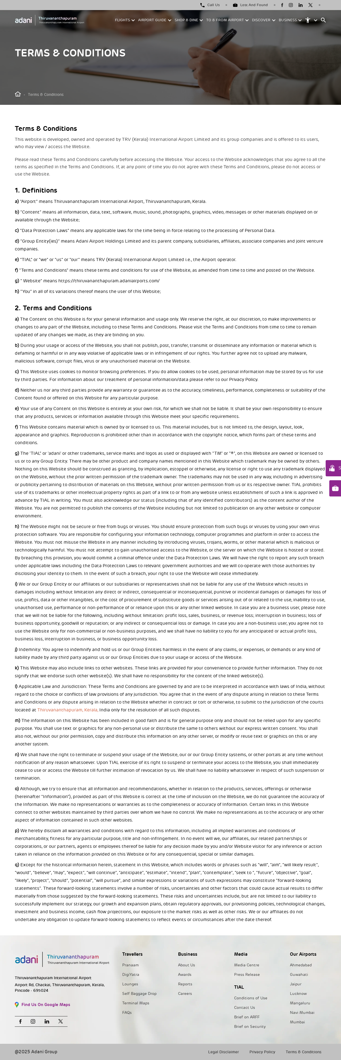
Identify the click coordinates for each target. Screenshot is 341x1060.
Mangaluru (300, 1003)
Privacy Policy (262, 1052)
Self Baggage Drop (139, 993)
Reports (185, 984)
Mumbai (297, 1022)
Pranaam (130, 965)
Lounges (130, 984)
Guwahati (299, 974)
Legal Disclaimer (223, 1052)
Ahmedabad (301, 965)
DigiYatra (130, 974)
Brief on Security (250, 1026)
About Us (186, 965)
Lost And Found (250, 5)
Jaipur (295, 984)
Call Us (210, 5)
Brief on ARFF (247, 1017)
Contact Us (244, 1007)
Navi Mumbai (302, 1012)
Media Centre (246, 965)
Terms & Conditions (303, 1052)
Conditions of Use (250, 998)
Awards (184, 974)
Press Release (247, 974)
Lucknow (298, 993)
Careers (185, 993)
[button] (125, 20)
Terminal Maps (135, 1003)
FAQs (127, 1012)
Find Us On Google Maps (42, 1005)
